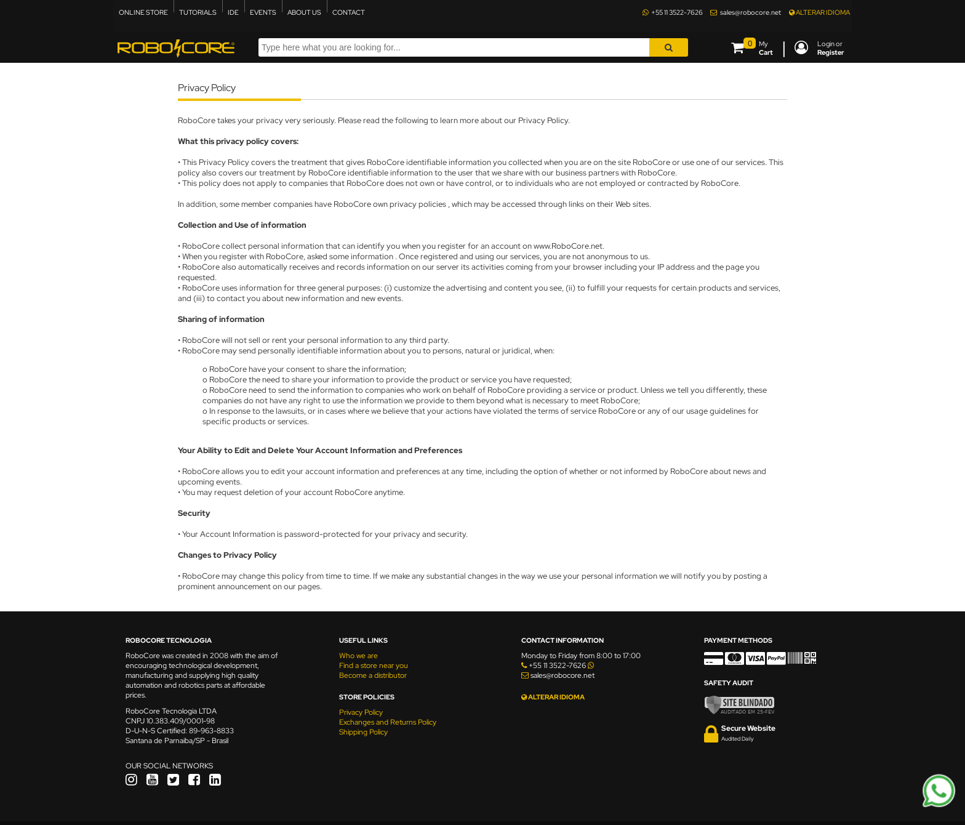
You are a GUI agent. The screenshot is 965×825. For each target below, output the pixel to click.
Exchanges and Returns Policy (387, 722)
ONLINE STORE (143, 12)
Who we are (358, 656)
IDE (233, 12)
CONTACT (348, 12)
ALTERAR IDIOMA (819, 12)
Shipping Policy (363, 732)
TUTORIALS (198, 12)
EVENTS (263, 12)
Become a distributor (373, 675)
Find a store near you (373, 665)
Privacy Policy (361, 712)
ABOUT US (304, 12)
